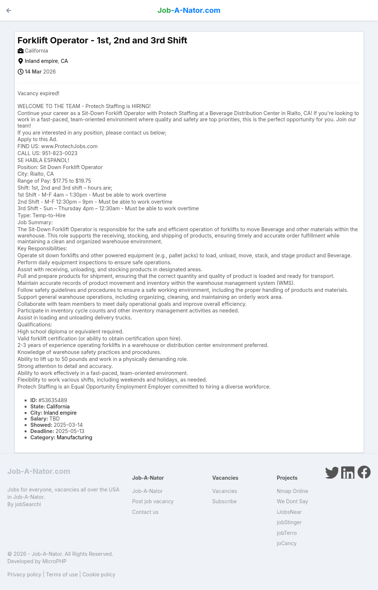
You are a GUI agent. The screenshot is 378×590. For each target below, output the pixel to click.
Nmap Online (292, 491)
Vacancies (224, 491)
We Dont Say (292, 501)
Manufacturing (74, 437)
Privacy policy (24, 574)
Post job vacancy (153, 501)
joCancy (287, 543)
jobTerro (287, 533)
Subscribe (224, 501)
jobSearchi (28, 504)
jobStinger (289, 522)
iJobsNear (289, 512)
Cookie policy (99, 574)
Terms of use (62, 574)
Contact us (145, 512)
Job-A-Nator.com (38, 471)
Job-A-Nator (147, 491)
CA (64, 61)
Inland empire (41, 61)
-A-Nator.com (189, 10)
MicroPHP (54, 561)
